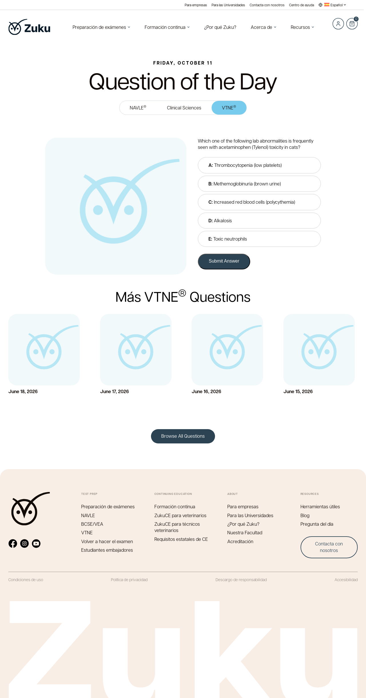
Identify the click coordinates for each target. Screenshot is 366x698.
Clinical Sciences (184, 108)
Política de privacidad (129, 579)
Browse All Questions (183, 436)
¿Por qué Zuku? (220, 27)
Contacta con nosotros (267, 5)
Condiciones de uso (25, 579)
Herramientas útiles (320, 506)
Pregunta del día (317, 524)
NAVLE (138, 107)
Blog (305, 515)
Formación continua (165, 27)
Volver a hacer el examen (107, 541)
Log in (338, 23)
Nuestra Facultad (244, 532)
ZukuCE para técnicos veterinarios (177, 527)
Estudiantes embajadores (107, 550)
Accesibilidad (346, 579)
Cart (352, 20)
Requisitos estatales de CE (181, 539)
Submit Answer (224, 261)
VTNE (229, 107)
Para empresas (196, 5)
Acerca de (261, 27)
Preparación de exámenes (99, 27)
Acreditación (240, 541)
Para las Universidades (228, 5)
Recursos (300, 27)
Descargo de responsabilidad (241, 579)
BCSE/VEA (92, 524)
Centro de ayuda (301, 5)
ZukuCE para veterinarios (180, 515)
